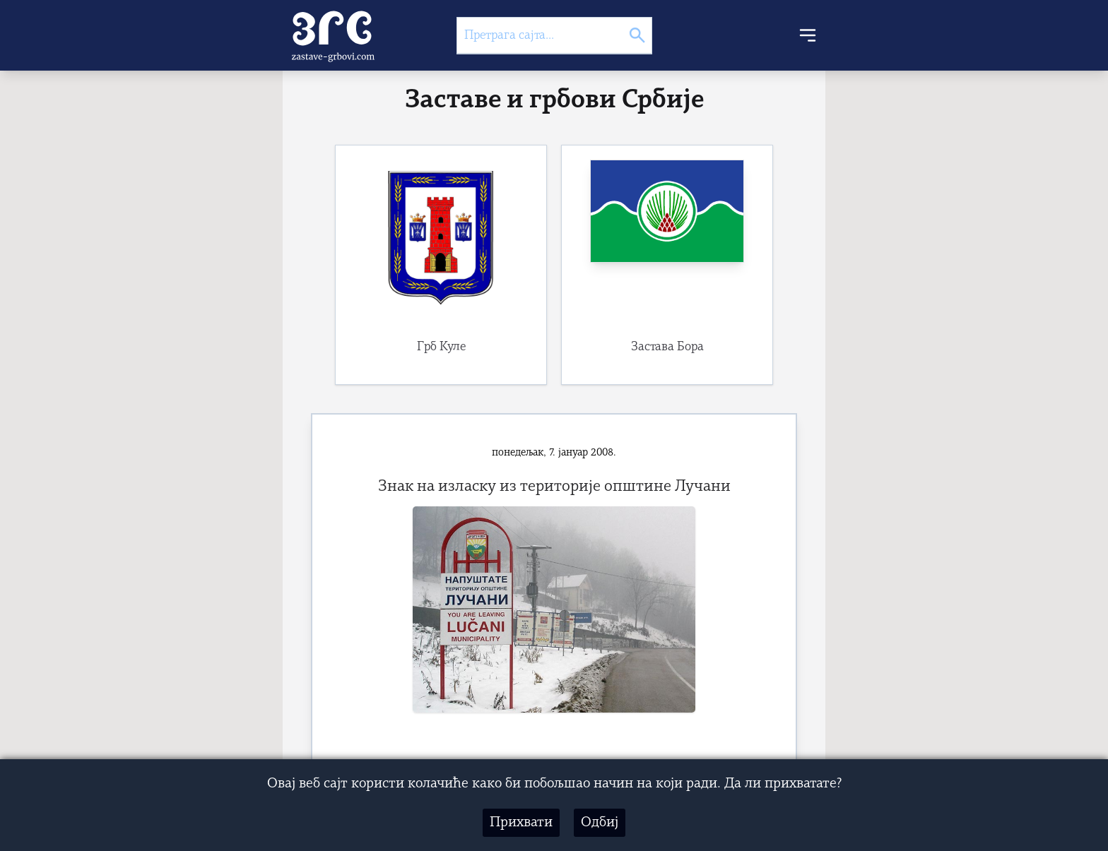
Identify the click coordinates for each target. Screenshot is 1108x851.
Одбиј (599, 823)
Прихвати (521, 823)
